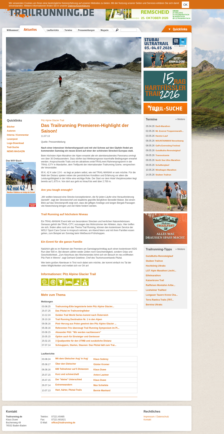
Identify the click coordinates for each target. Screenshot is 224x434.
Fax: (43, 419)
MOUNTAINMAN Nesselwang (169, 141)
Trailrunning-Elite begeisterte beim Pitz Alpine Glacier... (84, 306)
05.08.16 (46, 328)
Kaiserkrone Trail (155, 280)
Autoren (11, 131)
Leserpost (12, 139)
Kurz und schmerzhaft (67, 374)
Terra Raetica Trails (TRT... (160, 299)
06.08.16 (46, 369)
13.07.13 (46, 390)
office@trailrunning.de (63, 422)
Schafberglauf (162, 165)
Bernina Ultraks (154, 304)
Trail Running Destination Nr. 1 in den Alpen (78, 319)
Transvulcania (162, 155)
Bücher (11, 126)
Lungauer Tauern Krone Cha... (162, 295)
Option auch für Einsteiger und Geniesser (77, 336)
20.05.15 (46, 336)
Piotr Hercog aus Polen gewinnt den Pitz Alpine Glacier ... (85, 323)
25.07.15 (46, 375)
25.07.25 (46, 310)
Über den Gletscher (65, 364)
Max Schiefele (101, 385)
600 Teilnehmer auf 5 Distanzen (72, 369)
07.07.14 (46, 345)
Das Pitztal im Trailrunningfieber (72, 310)
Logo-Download (15, 143)
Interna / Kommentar (18, 135)
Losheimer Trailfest (156, 290)
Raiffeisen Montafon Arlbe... (160, 285)
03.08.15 (46, 332)
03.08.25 (46, 306)
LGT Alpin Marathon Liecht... (161, 270)
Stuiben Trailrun (163, 175)
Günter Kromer (101, 364)
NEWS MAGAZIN (16, 151)
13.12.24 (46, 315)
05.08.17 (46, 364)
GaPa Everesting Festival (167, 145)
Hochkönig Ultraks (156, 266)
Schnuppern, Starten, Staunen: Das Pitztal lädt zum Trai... (85, 345)
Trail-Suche (13, 147)
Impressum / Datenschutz (156, 416)
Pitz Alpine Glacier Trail (52, 120)
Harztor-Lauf (161, 136)
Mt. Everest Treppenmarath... (169, 131)
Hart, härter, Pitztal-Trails (68, 390)
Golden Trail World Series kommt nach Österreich (81, 315)
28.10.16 (46, 319)
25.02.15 (46, 341)
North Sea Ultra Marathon (167, 160)
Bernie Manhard (102, 390)
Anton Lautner (101, 375)
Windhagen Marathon (165, 170)
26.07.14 (46, 385)
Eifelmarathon (153, 275)
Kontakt (147, 419)
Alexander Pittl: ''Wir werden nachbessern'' (78, 332)
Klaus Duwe (100, 369)
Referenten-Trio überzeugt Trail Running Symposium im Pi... (87, 328)
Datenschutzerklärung (79, 5)
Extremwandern (63, 384)
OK (185, 4)
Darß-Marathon (162, 126)
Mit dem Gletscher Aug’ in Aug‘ (71, 358)
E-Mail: (44, 422)
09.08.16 (46, 323)
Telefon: (44, 416)
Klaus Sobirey (101, 359)
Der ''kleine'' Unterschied (68, 379)
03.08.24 (46, 359)
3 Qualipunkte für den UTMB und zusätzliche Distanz (83, 341)
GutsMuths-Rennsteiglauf (168, 150)
